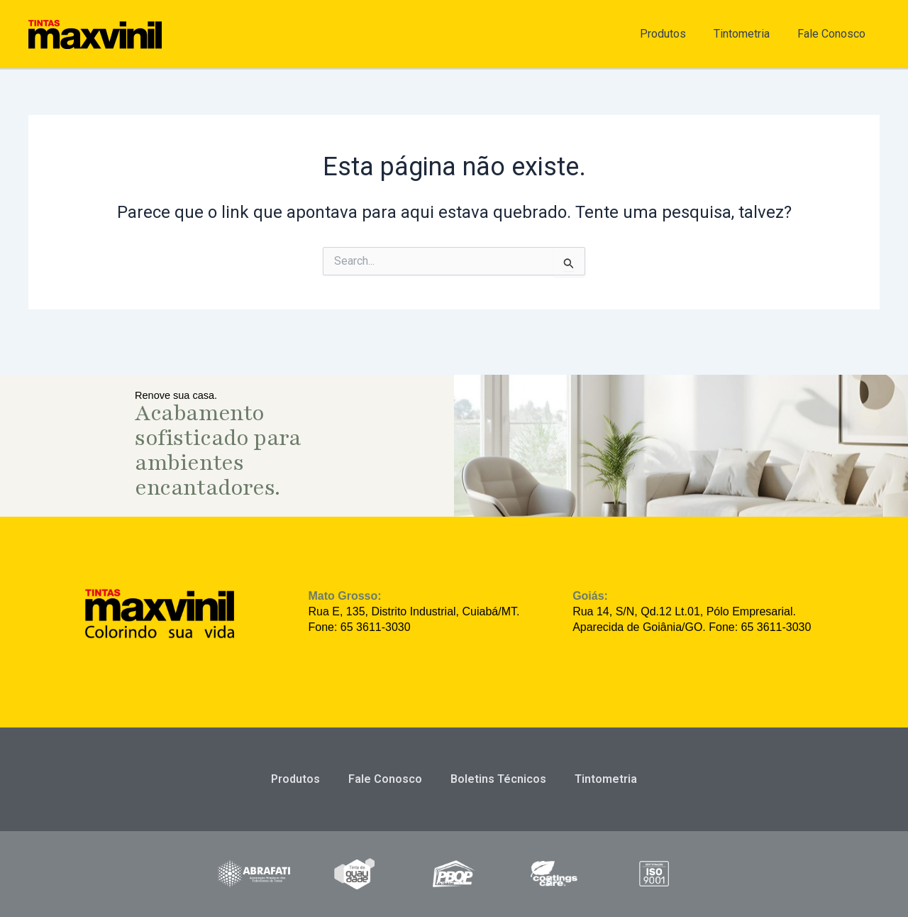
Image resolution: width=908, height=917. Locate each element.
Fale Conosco (834, 33)
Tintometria (749, 33)
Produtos (676, 33)
